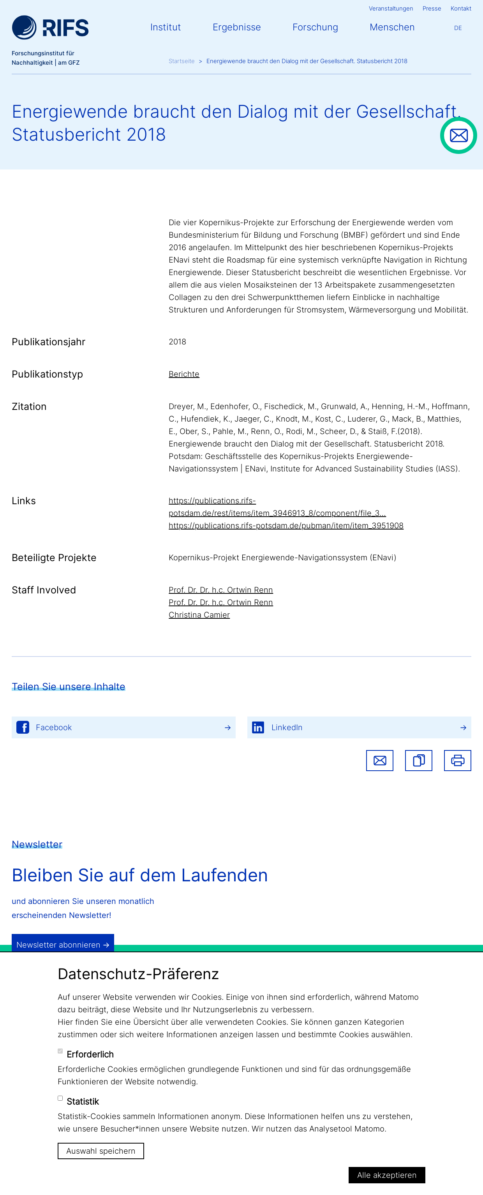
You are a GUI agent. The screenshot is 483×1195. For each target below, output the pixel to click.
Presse (432, 8)
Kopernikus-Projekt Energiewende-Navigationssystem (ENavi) (283, 557)
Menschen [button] (392, 27)
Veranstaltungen (391, 8)
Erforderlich (90, 1054)
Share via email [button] (379, 760)
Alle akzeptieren (387, 1175)
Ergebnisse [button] (237, 27)
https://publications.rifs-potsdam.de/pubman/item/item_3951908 (286, 525)
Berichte (184, 374)
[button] (418, 760)
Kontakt (461, 8)
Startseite (182, 61)
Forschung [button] (315, 27)
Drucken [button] (457, 760)
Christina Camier (199, 615)
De (458, 28)
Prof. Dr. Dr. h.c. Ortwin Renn (221, 590)
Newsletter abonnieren (58, 945)
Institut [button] (165, 27)
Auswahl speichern (101, 1151)
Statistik (83, 1101)
